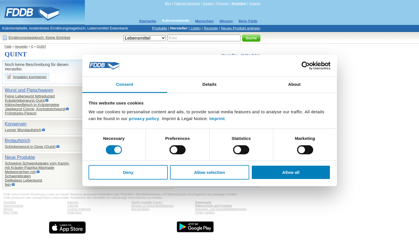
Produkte (159, 28)
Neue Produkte (20, 157)
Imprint (217, 118)
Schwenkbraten (18, 176)
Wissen (226, 21)
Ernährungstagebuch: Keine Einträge (39, 37)
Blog (168, 3)
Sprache (254, 3)
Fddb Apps (74, 212)
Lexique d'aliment (79, 209)
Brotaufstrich (17, 140)
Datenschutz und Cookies (213, 205)
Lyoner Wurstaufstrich (23, 130)
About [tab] (294, 84)
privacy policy (144, 118)
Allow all (291, 172)
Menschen (204, 21)
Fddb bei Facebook (187, 3)
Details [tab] (210, 84)
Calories (72, 205)
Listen (196, 28)
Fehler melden (204, 212)
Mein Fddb (247, 21)
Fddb (8, 46)
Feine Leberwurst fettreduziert (30, 96)
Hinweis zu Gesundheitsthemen (152, 205)
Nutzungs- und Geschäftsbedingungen (221, 209)
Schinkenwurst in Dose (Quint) (30, 146)
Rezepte (211, 28)
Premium (222, 3)
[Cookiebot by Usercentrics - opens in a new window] (305, 65)
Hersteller (179, 28)
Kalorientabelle (175, 20)
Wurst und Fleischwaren (29, 90)
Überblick (9, 202)
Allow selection (209, 172)
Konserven (16, 123)
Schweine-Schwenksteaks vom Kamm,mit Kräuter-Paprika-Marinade (37, 165)
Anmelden (238, 3)
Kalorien (72, 202)
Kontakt (208, 3)
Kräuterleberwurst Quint (25, 100)
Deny (128, 172)
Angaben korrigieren (30, 77)
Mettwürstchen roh (20, 172)
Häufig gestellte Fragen (146, 202)
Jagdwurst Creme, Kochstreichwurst (35, 109)
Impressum (203, 202)
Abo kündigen (140, 209)
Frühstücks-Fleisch (20, 113)
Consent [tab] (124, 84)
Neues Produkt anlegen (240, 28)
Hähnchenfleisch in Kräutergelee (32, 105)
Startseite (147, 21)
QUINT (41, 46)
